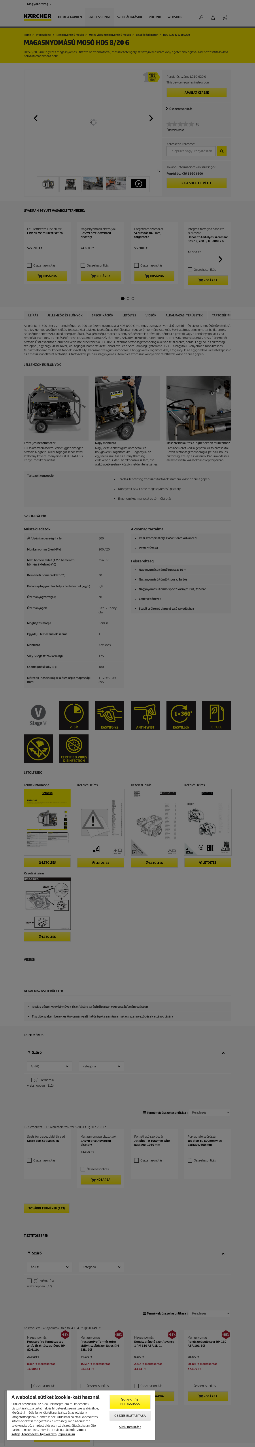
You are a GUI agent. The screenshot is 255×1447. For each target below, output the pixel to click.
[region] (81, 1415)
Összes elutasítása (129, 1416)
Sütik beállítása (130, 1427)
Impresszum (66, 1434)
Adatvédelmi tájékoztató (39, 1434)
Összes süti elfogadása (130, 1402)
